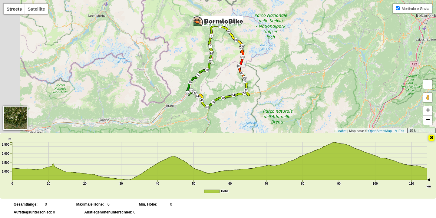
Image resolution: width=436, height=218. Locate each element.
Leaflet (341, 131)
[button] (427, 84)
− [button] (428, 120)
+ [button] (428, 110)
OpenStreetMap (380, 131)
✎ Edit (399, 131)
